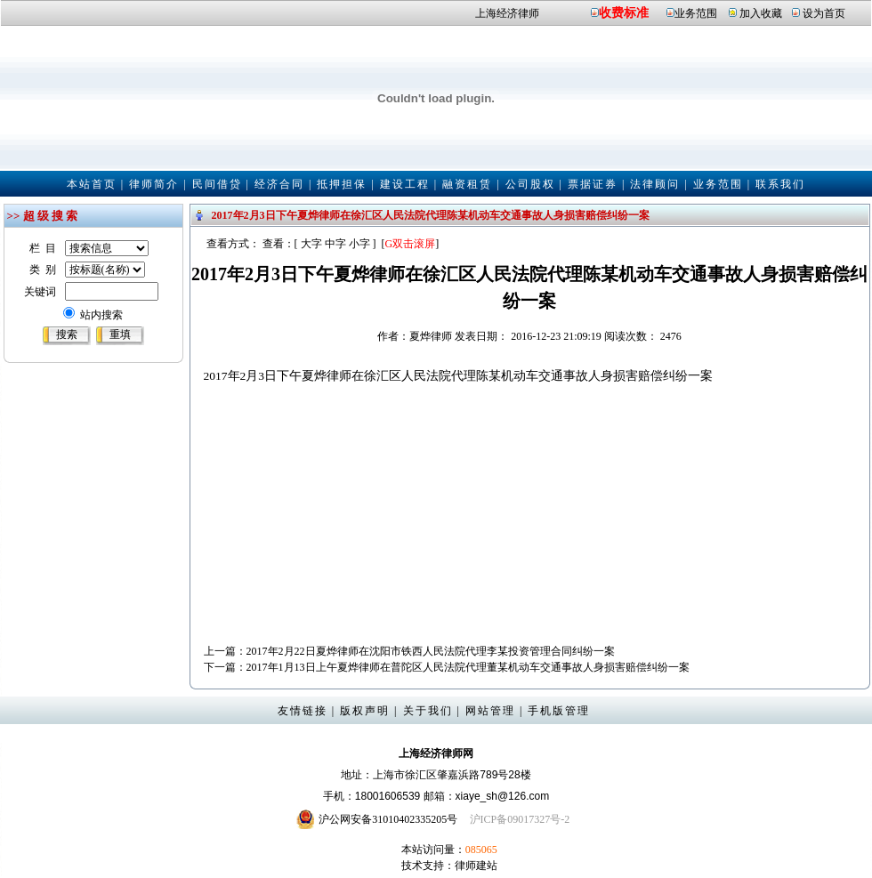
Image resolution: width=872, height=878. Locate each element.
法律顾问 (655, 184)
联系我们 (780, 184)
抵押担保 (342, 184)
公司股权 (530, 184)
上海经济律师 (507, 13)
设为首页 (824, 13)
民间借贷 (217, 184)
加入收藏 (760, 13)
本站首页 (92, 184)
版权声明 (365, 711)
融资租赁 (467, 184)
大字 (311, 244)
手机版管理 (559, 711)
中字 (335, 244)
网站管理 (490, 711)
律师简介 (154, 184)
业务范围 (695, 13)
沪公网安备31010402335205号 (388, 819)
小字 (359, 244)
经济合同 (279, 184)
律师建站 (476, 865)
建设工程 (405, 184)
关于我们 (428, 711)
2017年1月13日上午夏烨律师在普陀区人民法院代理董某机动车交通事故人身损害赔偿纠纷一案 (468, 667)
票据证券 (593, 184)
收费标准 (624, 13)
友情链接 (302, 711)
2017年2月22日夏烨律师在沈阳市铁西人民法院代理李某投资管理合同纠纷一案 (430, 651)
